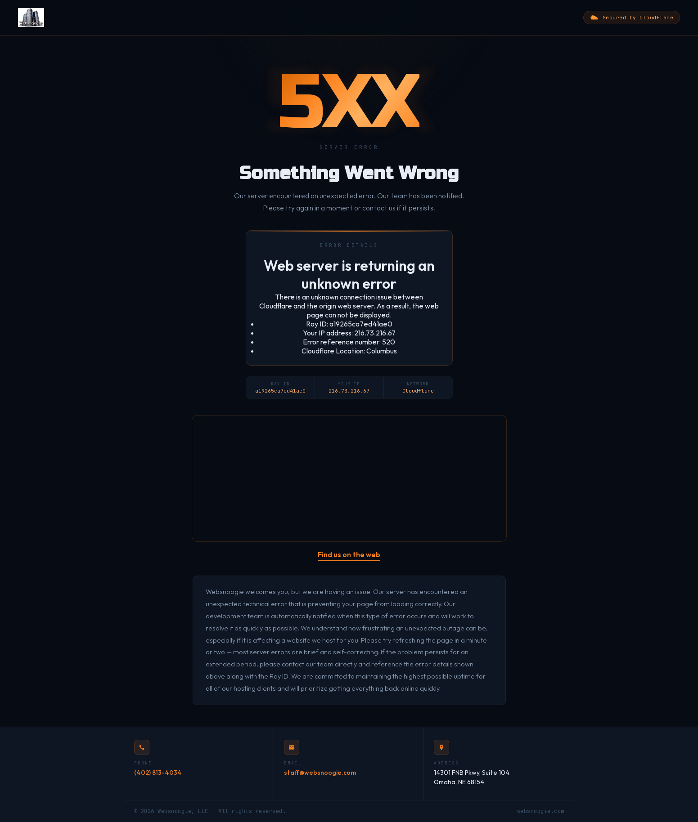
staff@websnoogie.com (320, 772)
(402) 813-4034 (158, 772)
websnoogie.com (540, 811)
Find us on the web (349, 554)
